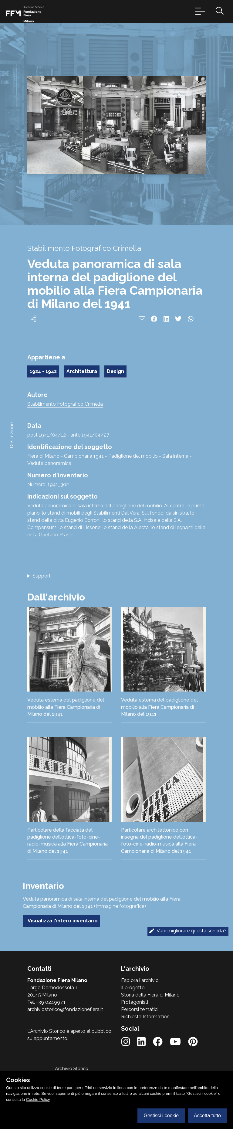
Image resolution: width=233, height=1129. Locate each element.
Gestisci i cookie (161, 1115)
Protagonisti (134, 1002)
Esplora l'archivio (140, 980)
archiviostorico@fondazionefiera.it (65, 1009)
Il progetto (133, 987)
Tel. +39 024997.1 (46, 1002)
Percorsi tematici (139, 1009)
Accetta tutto (207, 1115)
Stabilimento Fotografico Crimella (65, 404)
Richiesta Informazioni (146, 1016)
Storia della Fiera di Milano (150, 995)
